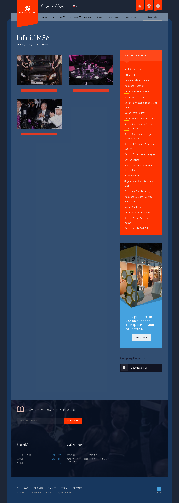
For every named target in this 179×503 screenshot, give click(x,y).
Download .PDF (139, 367)
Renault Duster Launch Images (139, 154)
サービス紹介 (73, 17)
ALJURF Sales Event (134, 69)
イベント (31, 44)
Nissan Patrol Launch (134, 113)
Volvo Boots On (132, 175)
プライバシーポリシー (100, 458)
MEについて (58, 17)
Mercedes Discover (133, 86)
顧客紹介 (87, 17)
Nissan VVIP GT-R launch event (140, 118)
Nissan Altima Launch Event (138, 91)
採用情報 (78, 488)
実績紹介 (100, 17)
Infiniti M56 (129, 74)
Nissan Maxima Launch (135, 97)
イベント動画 (114, 17)
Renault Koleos (131, 160)
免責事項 (94, 454)
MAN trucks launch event (136, 80)
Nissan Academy (132, 207)
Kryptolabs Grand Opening (137, 191)
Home (44, 17)
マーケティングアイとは (42, 492)
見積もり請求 (152, 17)
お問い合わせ (130, 17)
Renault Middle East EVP (136, 228)
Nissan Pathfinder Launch (137, 212)
